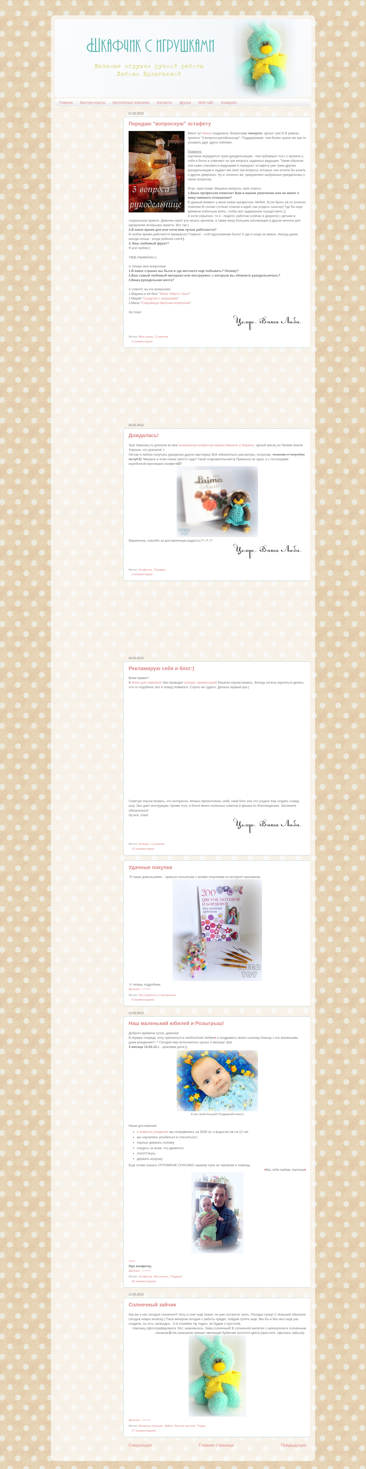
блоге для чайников (146, 682)
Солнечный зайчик (152, 1304)
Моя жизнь (146, 336)
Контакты (164, 102)
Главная (66, 102)
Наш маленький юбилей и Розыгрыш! (176, 1023)
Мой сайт (206, 102)
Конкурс (144, 843)
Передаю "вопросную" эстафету (170, 123)
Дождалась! (144, 435)
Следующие (140, 1445)
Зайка (168, 1425)
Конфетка (145, 569)
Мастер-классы (92, 102)
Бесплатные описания (131, 102)
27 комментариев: (144, 1430)
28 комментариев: (144, 1281)
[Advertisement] (217, 385)
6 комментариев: (143, 999)
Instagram (229, 102)
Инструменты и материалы (157, 995)
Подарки (159, 569)
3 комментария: (142, 574)
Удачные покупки (150, 867)
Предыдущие (293, 1445)
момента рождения (153, 1132)
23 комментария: (143, 848)
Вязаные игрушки (150, 1425)
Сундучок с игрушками (160, 298)
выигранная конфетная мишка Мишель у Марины (216, 445)
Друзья (185, 102)
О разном (161, 336)
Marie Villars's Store (174, 294)
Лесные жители (184, 1425)
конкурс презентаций (200, 682)
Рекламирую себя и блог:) (161, 668)
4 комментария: (142, 341)
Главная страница (216, 1445)
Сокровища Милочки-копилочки (166, 303)
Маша (206, 133)
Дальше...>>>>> (140, 988)
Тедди (201, 1425)
